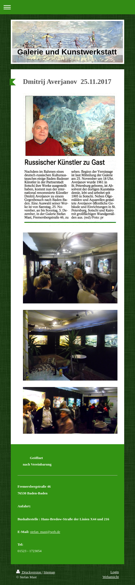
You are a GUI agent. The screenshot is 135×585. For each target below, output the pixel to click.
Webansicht (111, 577)
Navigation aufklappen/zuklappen (67, 7)
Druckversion (29, 572)
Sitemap (49, 572)
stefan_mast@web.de (45, 532)
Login (114, 572)
